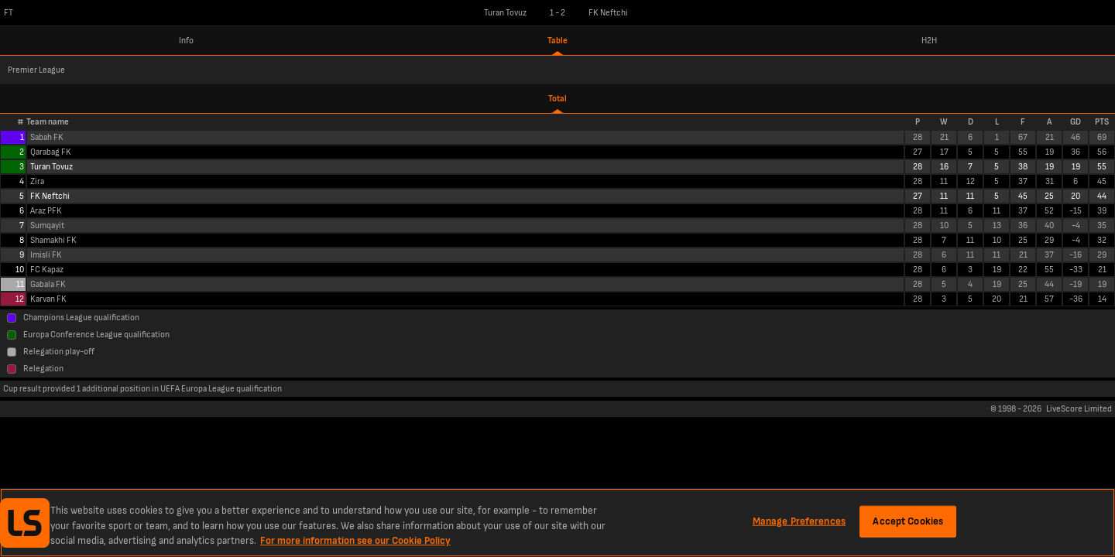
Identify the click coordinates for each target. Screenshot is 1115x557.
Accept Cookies (908, 520)
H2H (929, 41)
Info (186, 41)
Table (557, 41)
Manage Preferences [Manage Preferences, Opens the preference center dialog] (799, 520)
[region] (557, 522)
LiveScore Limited (1079, 409)
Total (557, 99)
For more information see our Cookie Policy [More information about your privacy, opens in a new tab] (355, 541)
